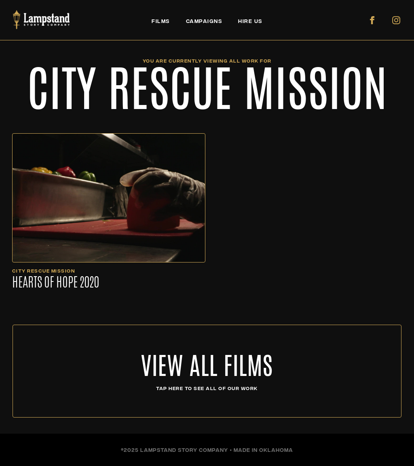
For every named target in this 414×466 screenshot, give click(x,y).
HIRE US (250, 21)
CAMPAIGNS (204, 21)
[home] (41, 20)
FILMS (161, 21)
